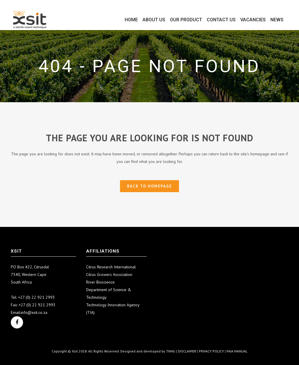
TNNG (170, 351)
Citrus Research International (111, 267)
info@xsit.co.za (34, 312)
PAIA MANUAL (237, 351)
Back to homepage (149, 186)
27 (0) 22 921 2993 (37, 297)
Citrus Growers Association (109, 274)
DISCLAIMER (187, 351)
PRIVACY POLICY (211, 351)
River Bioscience (100, 282)
